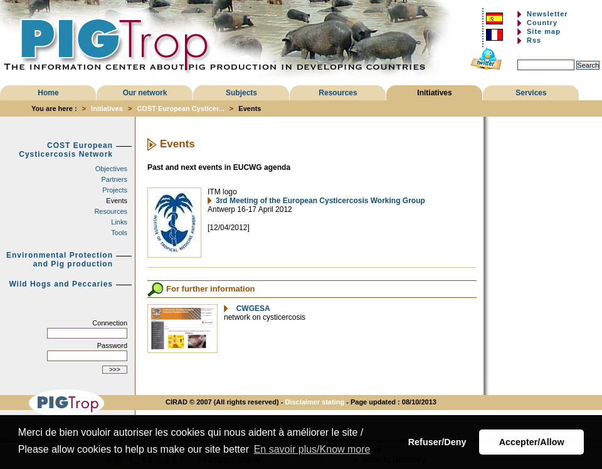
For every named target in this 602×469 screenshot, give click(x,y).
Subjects (241, 92)
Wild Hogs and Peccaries (61, 284)
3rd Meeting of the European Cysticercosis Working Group (320, 200)
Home (48, 92)
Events (116, 200)
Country (542, 22)
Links (119, 222)
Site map (544, 31)
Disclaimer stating (314, 402)
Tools (119, 232)
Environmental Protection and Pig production (59, 259)
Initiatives (434, 92)
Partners (114, 179)
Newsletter (547, 14)
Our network (145, 92)
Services (530, 92)
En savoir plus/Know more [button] (312, 449)
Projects (114, 190)
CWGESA (251, 308)
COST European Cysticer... (180, 108)
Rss (534, 40)
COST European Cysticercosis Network (66, 150)
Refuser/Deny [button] (437, 442)
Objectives (111, 168)
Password (112, 345)
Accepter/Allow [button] (531, 442)
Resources (338, 92)
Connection (109, 323)
